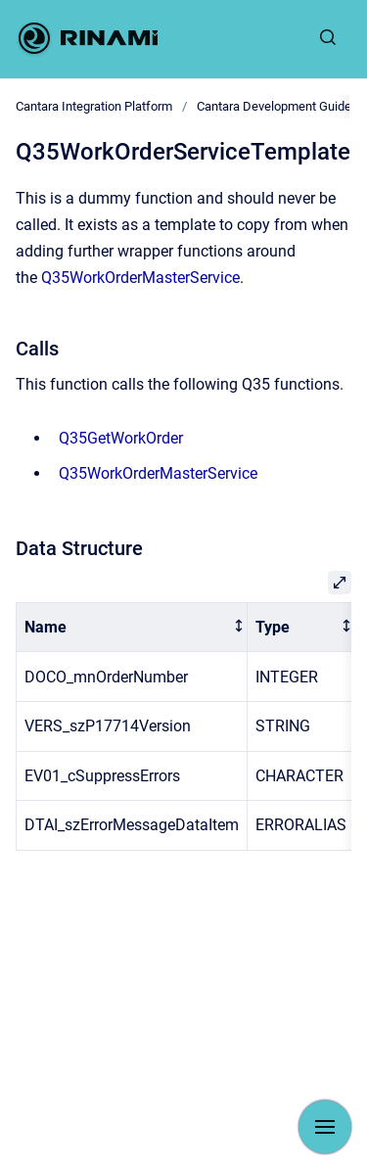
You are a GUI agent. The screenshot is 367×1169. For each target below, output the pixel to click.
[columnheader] (132, 627)
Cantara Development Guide (274, 106)
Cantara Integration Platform (94, 106)
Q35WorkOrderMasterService (140, 277)
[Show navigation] (324, 1126)
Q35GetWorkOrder (121, 438)
